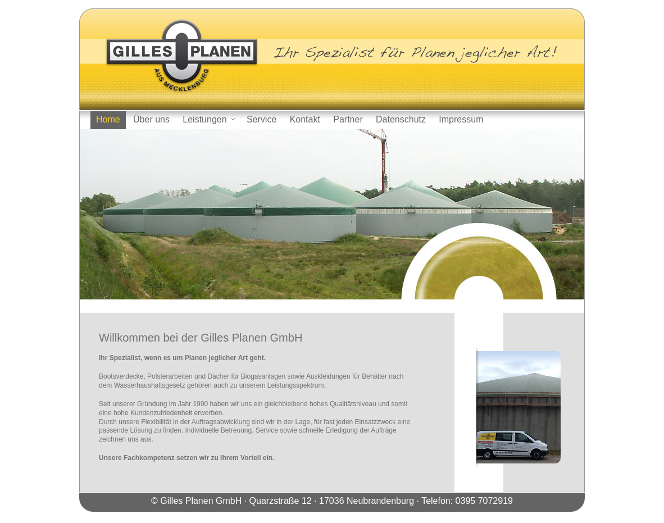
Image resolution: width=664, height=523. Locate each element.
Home (108, 119)
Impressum (461, 119)
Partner (347, 119)
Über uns (151, 119)
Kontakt (305, 119)
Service (261, 119)
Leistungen (209, 119)
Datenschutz (401, 119)
